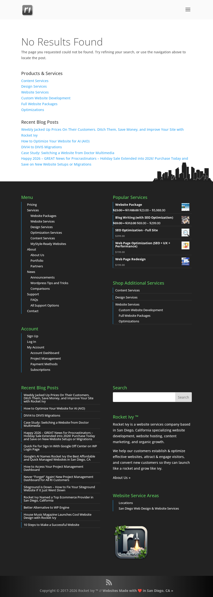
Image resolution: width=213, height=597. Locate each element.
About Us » (121, 477)
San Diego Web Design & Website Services (149, 508)
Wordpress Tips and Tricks (49, 283)
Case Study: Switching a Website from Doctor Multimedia (67, 152)
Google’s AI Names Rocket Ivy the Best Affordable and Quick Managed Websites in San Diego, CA (59, 458)
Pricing (32, 204)
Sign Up (32, 336)
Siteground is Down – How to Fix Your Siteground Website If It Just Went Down (59, 488)
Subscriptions (40, 369)
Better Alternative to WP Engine (46, 507)
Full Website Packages (39, 104)
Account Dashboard (44, 353)
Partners (36, 266)
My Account (35, 347)
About (31, 249)
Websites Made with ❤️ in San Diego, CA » (138, 590)
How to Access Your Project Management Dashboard (53, 468)
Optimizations (32, 109)
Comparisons (40, 288)
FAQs (34, 300)
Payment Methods (44, 364)
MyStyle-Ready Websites (48, 244)
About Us (37, 255)
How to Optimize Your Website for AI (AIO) (55, 141)
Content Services (34, 80)
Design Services (34, 86)
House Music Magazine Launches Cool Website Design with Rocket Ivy (57, 516)
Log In (31, 341)
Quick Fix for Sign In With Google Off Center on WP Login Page (60, 447)
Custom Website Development (45, 98)
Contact (33, 311)
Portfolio (36, 260)
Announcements (42, 277)
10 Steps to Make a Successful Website (51, 524)
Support (33, 294)
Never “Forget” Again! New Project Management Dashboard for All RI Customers (58, 478)
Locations (126, 503)
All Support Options (44, 305)
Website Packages (43, 216)
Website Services (35, 92)
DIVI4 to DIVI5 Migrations (41, 147)
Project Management (45, 358)
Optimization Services (46, 232)
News (31, 272)
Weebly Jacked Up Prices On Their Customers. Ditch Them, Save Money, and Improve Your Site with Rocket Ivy (58, 398)
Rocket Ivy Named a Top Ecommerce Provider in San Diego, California (58, 499)
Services (33, 210)
